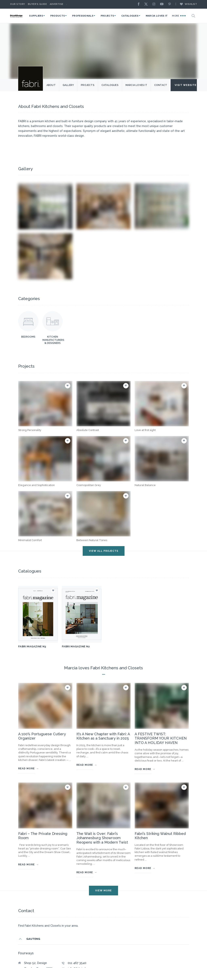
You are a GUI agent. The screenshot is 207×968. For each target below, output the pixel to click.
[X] (147, 4)
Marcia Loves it (136, 85)
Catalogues (133, 15)
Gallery (68, 85)
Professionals (89, 15)
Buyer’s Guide (37, 4)
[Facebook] (140, 4)
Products (65, 15)
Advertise (56, 4)
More (178, 15)
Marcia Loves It (158, 15)
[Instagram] (154, 4)
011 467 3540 (77, 963)
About (51, 85)
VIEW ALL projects (103, 551)
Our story (17, 4)
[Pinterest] (170, 4)
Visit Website (188, 85)
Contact (160, 85)
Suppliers (45, 15)
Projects (112, 15)
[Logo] (21, 15)
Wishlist (186, 4)
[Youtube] (162, 4)
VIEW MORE (103, 890)
